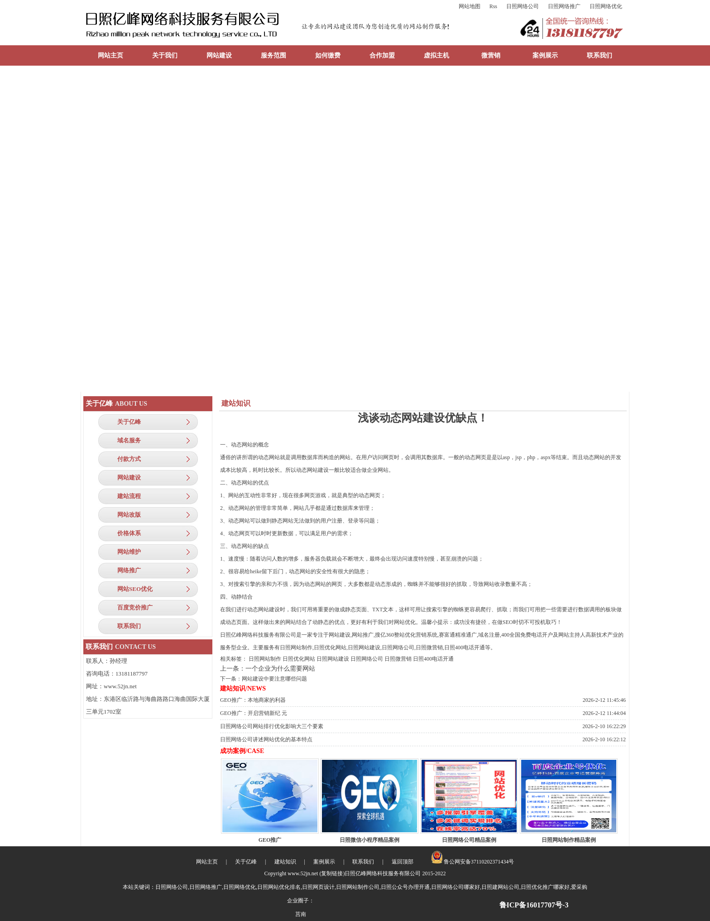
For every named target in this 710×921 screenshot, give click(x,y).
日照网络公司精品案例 (469, 840)
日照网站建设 (333, 659)
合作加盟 (382, 55)
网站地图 (469, 6)
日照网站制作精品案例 (569, 840)
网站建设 (219, 55)
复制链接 (332, 873)
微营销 (490, 55)
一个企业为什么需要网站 (280, 668)
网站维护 (129, 551)
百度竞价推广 (135, 607)
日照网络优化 (606, 6)
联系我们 (599, 55)
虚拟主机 (436, 55)
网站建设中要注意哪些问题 (274, 679)
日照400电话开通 (433, 659)
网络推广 (129, 570)
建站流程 (129, 496)
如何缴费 (328, 55)
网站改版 (129, 514)
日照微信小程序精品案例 (369, 840)
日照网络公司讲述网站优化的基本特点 (266, 739)
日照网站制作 (265, 659)
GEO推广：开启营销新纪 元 (253, 713)
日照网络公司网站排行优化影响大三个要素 (271, 726)
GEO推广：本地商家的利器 (253, 700)
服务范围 (273, 55)
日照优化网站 (299, 659)
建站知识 (285, 862)
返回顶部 (402, 862)
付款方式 (129, 459)
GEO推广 (270, 840)
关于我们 (165, 55)
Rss (493, 6)
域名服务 (129, 440)
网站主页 (110, 55)
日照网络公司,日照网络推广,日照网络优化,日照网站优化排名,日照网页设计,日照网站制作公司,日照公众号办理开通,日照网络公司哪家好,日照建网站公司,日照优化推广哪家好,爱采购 (371, 887)
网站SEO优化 (135, 588)
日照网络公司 (522, 6)
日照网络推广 (564, 6)
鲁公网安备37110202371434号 (472, 862)
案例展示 (545, 55)
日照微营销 (398, 659)
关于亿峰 (129, 421)
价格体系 (129, 533)
